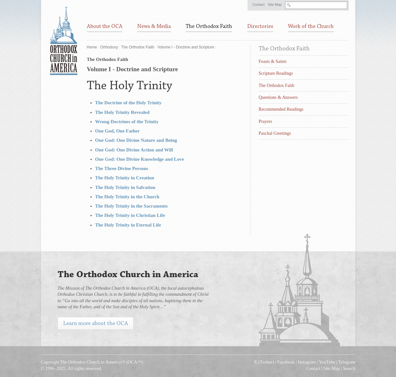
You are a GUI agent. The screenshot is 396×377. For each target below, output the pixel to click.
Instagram (307, 362)
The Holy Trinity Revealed (122, 112)
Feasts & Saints (273, 61)
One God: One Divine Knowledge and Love (139, 159)
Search (349, 368)
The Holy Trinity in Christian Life (130, 215)
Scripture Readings (276, 73)
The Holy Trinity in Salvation (125, 187)
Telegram (346, 362)
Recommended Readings (281, 109)
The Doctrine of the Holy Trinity (128, 102)
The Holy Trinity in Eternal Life (128, 224)
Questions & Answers (278, 97)
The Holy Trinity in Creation (124, 177)
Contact (258, 4)
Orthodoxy (109, 47)
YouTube (327, 362)
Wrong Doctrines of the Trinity (127, 121)
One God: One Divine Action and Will (134, 149)
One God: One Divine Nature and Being (136, 140)
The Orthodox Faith (137, 47)
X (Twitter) (264, 362)
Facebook (286, 362)
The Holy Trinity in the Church (127, 196)
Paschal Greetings (275, 133)
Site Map (275, 4)
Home (92, 47)
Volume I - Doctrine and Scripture (185, 47)
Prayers (265, 121)
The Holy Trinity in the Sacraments (131, 206)
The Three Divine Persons (121, 168)
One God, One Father (117, 130)
